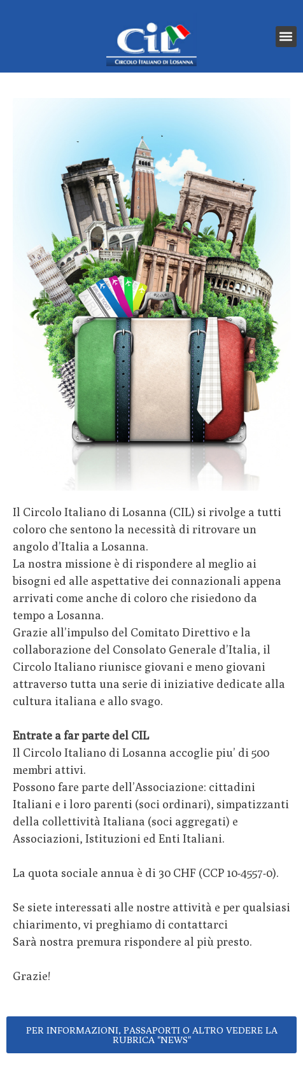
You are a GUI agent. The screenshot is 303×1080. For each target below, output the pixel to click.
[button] (286, 36)
